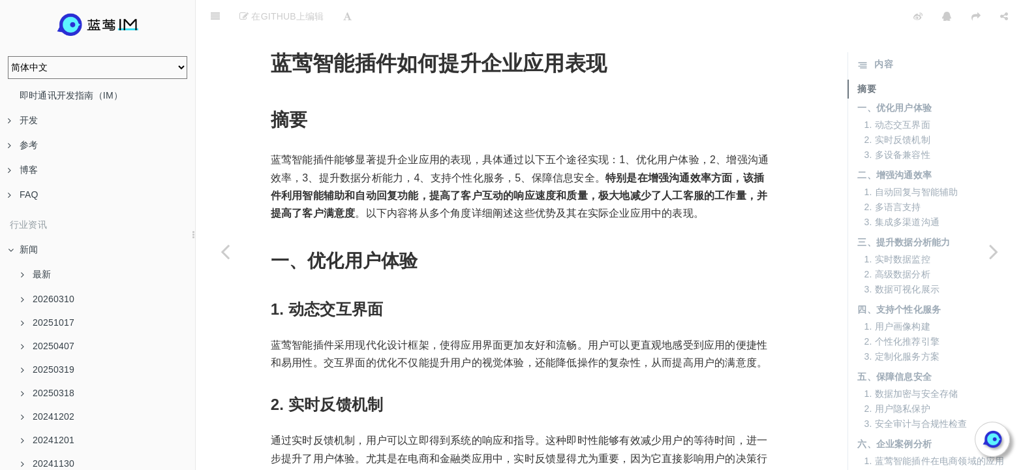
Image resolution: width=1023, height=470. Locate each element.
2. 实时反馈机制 (897, 107)
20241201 (47, 440)
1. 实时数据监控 (897, 226)
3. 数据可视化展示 (901, 256)
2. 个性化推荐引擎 (901, 309)
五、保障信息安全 (894, 344)
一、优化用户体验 (894, 75)
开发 (23, 120)
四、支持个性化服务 (899, 277)
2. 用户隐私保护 (897, 376)
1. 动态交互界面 (897, 92)
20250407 (47, 346)
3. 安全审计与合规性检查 (915, 391)
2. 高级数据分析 (897, 241)
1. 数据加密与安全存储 (911, 361)
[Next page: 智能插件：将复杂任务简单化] (993, 251)
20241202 (47, 416)
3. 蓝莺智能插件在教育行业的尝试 (934, 458)
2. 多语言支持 (892, 174)
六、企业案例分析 (894, 411)
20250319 (47, 369)
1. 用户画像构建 (897, 294)
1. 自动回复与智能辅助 (911, 159)
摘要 (866, 56)
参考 (23, 145)
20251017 (47, 322)
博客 (23, 169)
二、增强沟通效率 (894, 142)
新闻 (23, 249)
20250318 (47, 393)
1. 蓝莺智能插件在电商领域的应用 (934, 428)
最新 (36, 274)
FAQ (23, 194)
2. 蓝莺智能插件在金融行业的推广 (934, 443)
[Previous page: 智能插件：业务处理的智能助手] (225, 251)
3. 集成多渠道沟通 (901, 189)
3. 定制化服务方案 (901, 324)
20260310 (47, 299)
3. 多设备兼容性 (897, 122)
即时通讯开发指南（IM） (71, 95)
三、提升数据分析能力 (903, 209)
